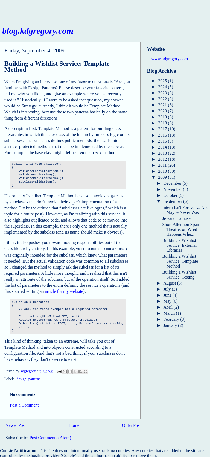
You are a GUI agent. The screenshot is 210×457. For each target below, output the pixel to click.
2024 (163, 86)
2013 (163, 153)
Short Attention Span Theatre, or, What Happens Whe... (180, 229)
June (168, 295)
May (168, 301)
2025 (163, 80)
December (173, 183)
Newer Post (15, 424)
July (168, 289)
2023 (163, 92)
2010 (163, 171)
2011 (163, 165)
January (171, 325)
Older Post (131, 424)
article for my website (64, 290)
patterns (34, 378)
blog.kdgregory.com (37, 31)
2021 (163, 105)
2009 (163, 177)
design (21, 378)
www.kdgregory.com (169, 58)
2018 (163, 123)
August (170, 283)
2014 (163, 147)
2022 (163, 98)
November (173, 189)
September (173, 201)
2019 (163, 117)
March (170, 313)
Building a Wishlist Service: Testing (179, 274)
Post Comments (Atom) (50, 436)
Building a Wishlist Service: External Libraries (179, 245)
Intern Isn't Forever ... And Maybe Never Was (185, 210)
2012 (163, 159)
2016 (163, 135)
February (172, 319)
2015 (163, 141)
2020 (163, 111)
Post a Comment (24, 404)
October (171, 195)
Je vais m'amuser (177, 218)
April (169, 307)
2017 (163, 129)
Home (74, 424)
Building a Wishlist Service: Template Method (180, 261)
